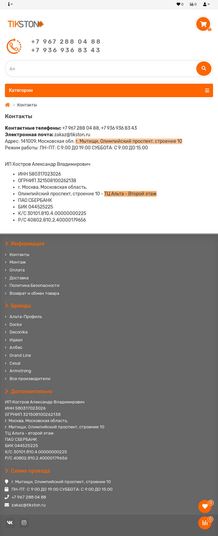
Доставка (19, 277)
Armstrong (20, 370)
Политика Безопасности (35, 285)
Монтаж (18, 262)
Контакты (19, 254)
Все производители (30, 378)
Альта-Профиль (26, 316)
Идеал (16, 339)
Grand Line (20, 355)
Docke (16, 324)
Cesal (15, 363)
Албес (16, 347)
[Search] (109, 68)
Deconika (19, 332)
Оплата (17, 270)
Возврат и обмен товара (34, 293)
